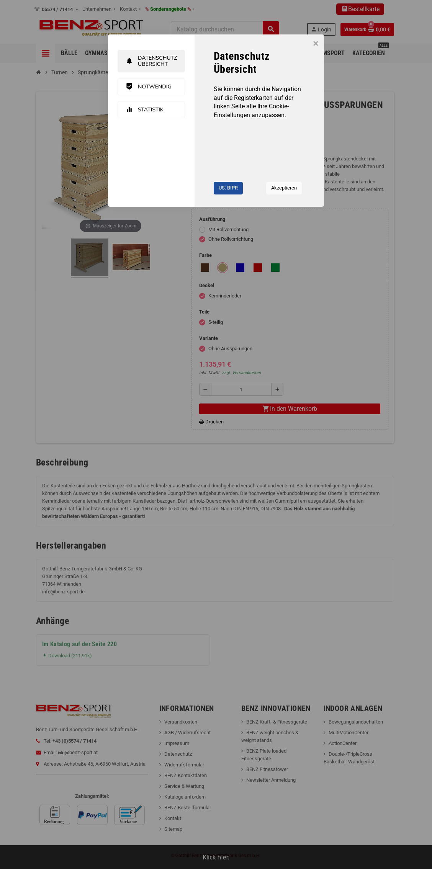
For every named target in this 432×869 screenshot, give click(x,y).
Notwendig (149, 86)
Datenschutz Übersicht (151, 60)
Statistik (145, 109)
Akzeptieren (284, 188)
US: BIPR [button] (228, 188)
